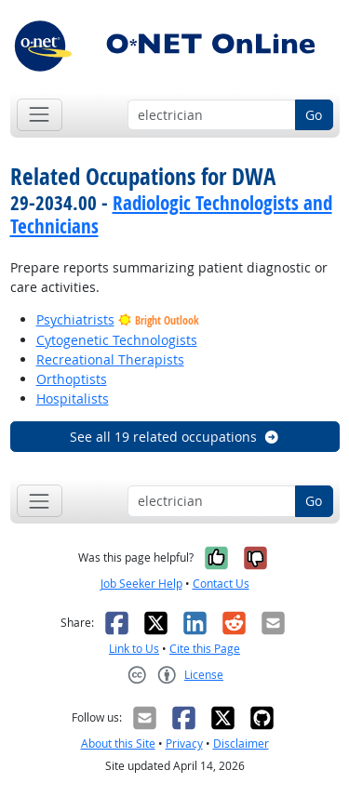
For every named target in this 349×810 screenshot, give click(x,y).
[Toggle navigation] (39, 115)
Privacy (184, 743)
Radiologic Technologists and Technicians (171, 214)
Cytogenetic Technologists (116, 340)
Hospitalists (72, 398)
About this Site (118, 743)
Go (313, 115)
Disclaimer (241, 743)
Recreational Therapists (110, 359)
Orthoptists (71, 379)
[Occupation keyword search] (212, 115)
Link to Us (134, 649)
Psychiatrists (75, 319)
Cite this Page (204, 649)
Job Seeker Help (141, 583)
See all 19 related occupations (175, 436)
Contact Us (221, 583)
